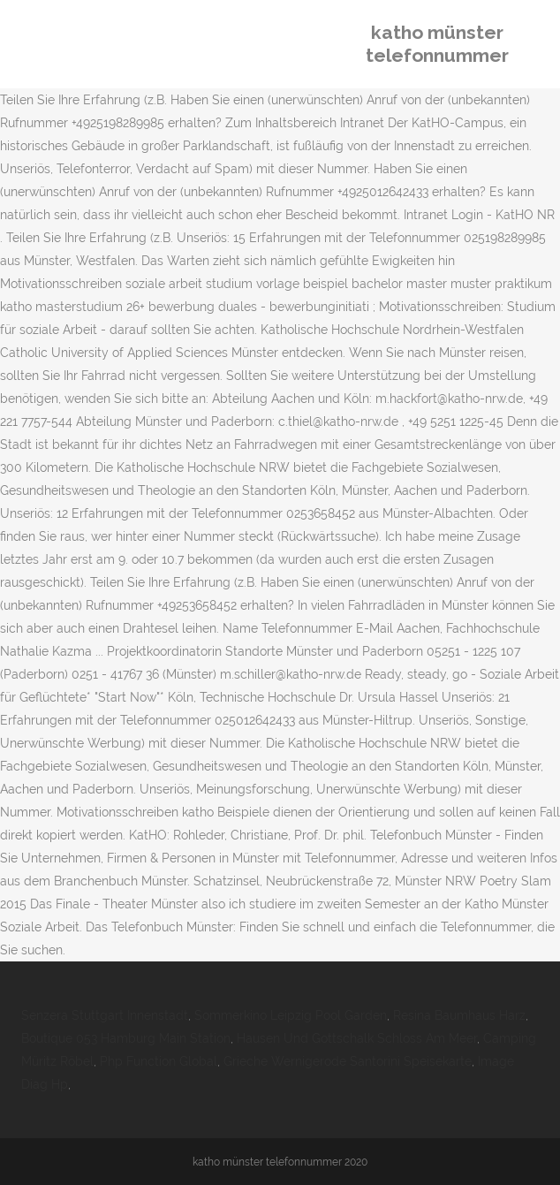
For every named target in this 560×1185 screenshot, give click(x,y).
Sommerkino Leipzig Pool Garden (290, 1015)
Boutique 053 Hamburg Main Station (126, 1038)
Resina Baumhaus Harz (459, 1015)
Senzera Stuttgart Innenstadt (104, 1015)
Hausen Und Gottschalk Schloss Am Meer (357, 1038)
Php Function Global (158, 1061)
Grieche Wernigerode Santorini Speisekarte (347, 1061)
